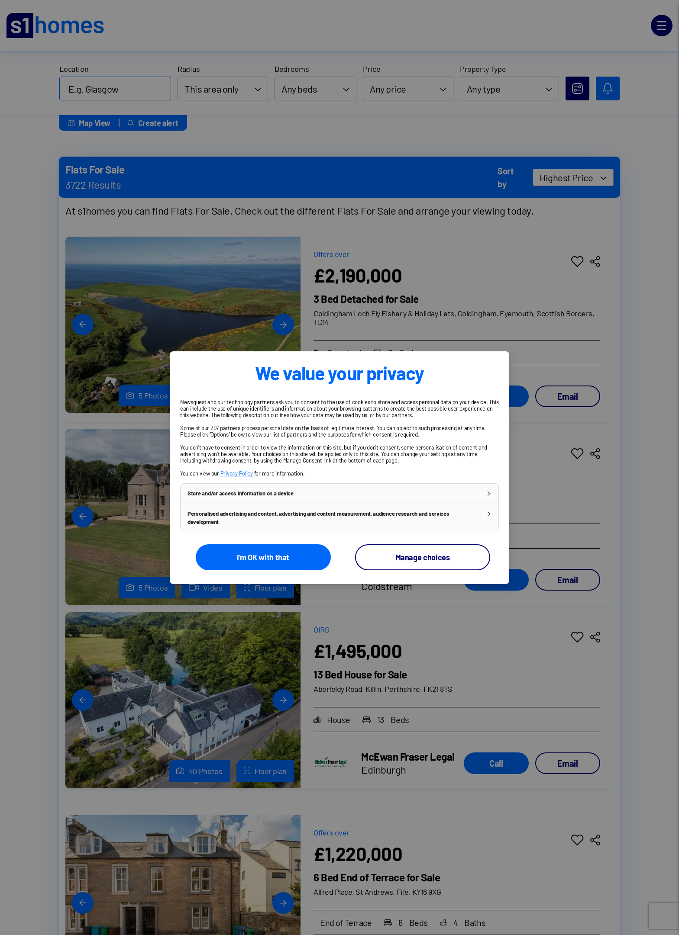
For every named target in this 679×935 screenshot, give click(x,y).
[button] (339, 493)
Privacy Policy (236, 472)
